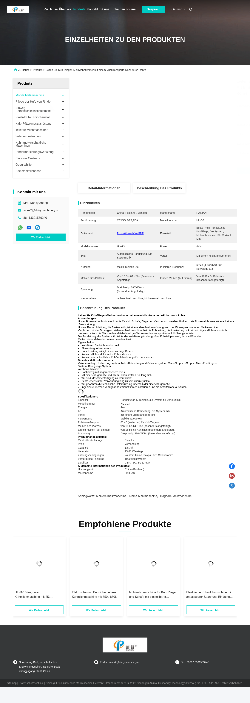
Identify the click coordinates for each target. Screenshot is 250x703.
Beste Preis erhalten (179, 170)
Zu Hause (51, 9)
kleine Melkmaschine (143, 496)
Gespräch (154, 9)
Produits (79, 9)
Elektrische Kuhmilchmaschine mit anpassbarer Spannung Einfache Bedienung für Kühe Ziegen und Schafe (209, 595)
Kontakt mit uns (98, 9)
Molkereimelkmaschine (111, 496)
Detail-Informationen (104, 188)
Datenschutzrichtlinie (31, 683)
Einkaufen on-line (123, 9)
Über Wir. (65, 9)
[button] (21, 572)
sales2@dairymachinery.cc (41, 210)
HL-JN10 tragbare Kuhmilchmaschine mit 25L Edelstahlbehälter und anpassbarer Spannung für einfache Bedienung (38, 595)
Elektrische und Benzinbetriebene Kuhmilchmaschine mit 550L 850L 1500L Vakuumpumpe (94, 595)
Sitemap (11, 683)
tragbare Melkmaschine (176, 496)
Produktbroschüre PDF (130, 233)
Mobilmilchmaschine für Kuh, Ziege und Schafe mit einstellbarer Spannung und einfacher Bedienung (153, 595)
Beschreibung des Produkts (159, 188)
